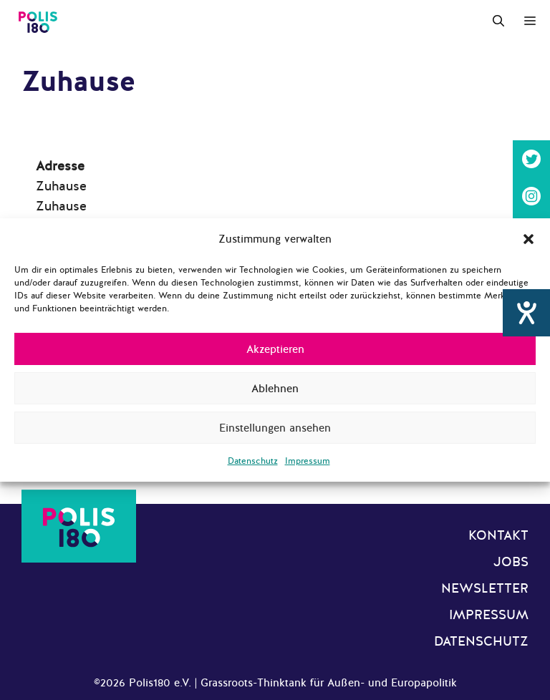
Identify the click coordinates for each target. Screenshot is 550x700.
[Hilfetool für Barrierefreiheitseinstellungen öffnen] (526, 312)
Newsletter (485, 588)
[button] (528, 239)
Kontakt (498, 535)
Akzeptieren (275, 349)
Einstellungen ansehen (275, 428)
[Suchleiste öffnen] (498, 21)
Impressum (307, 461)
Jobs (511, 561)
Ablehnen (275, 388)
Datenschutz (253, 461)
